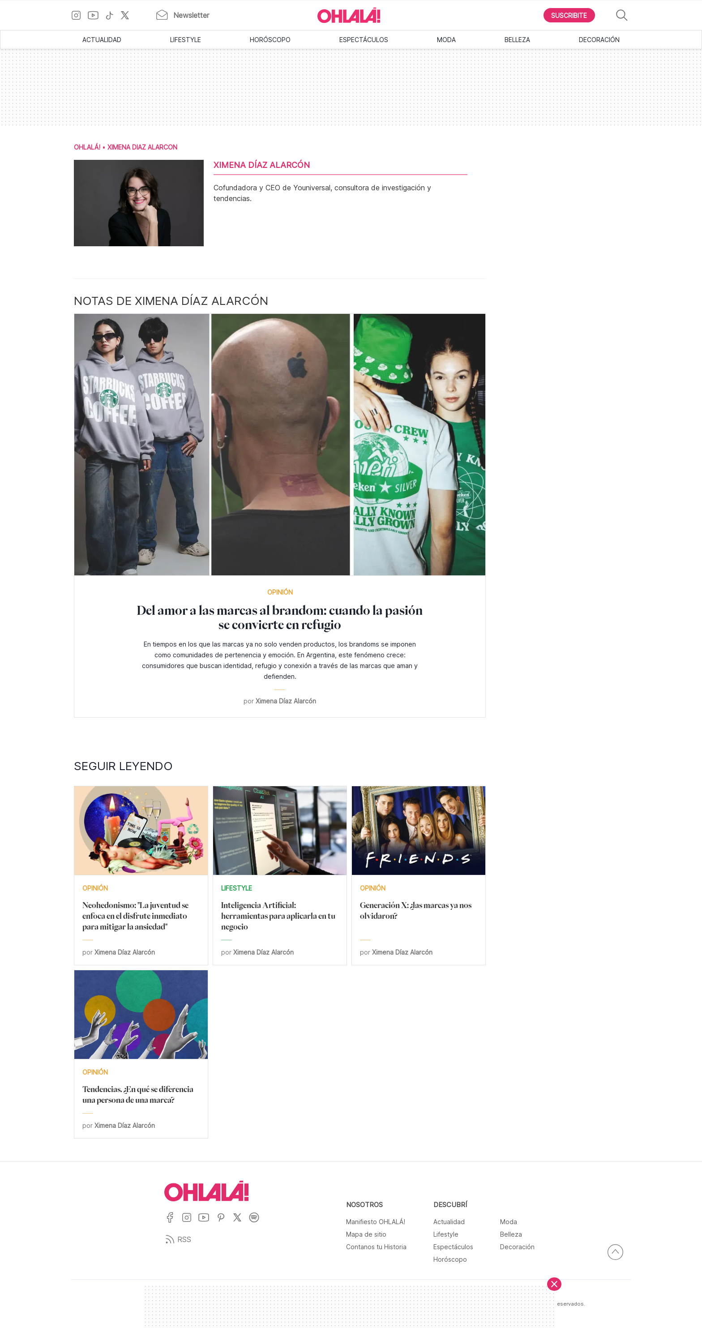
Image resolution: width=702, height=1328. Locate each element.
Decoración (599, 39)
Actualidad (101, 39)
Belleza (517, 39)
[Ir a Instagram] (79, 15)
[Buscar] (622, 15)
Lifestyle (185, 39)
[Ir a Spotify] (257, 1223)
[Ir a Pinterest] (224, 1223)
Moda (446, 39)
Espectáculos (363, 39)
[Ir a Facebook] (173, 1223)
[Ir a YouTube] (96, 15)
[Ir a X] (128, 15)
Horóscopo (270, 39)
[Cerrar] (554, 1284)
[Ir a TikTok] (112, 15)
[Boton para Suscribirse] (569, 15)
